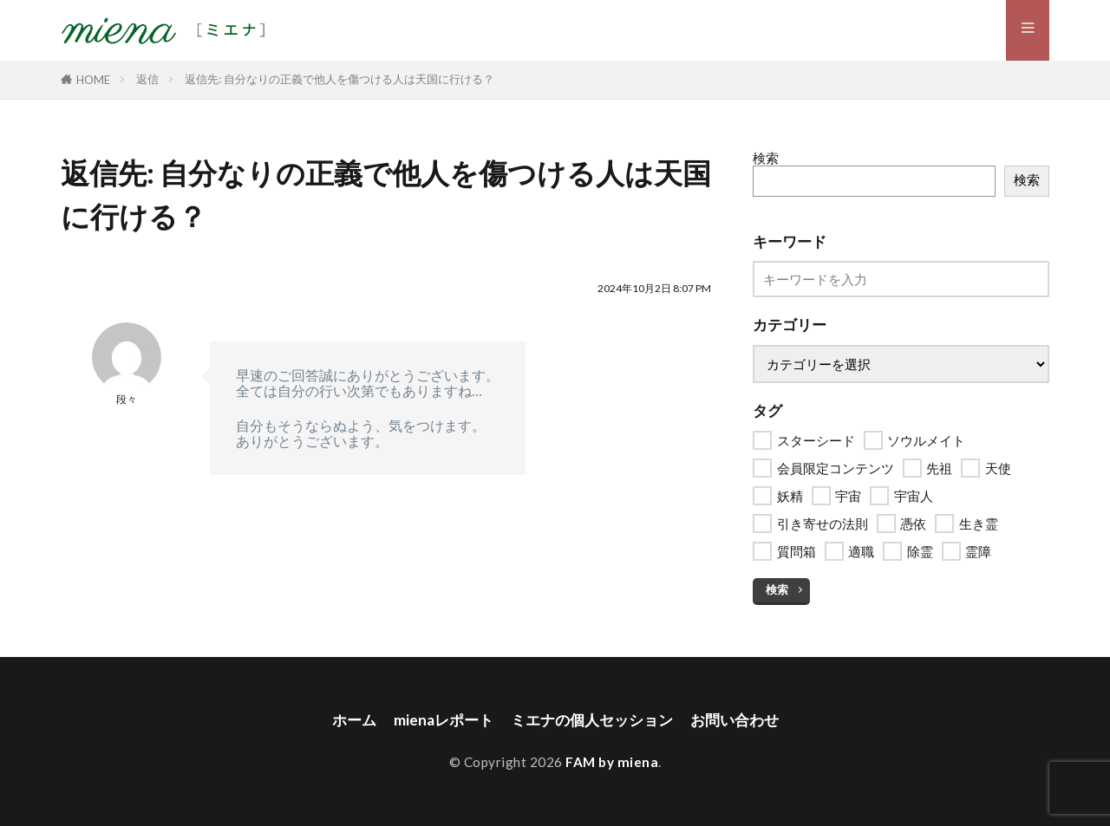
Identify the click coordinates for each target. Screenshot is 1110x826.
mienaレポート (437, 720)
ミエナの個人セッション (592, 720)
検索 (766, 158)
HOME (93, 80)
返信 (147, 79)
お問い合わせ (742, 720)
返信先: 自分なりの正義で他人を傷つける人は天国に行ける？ (339, 79)
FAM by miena (611, 762)
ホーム (345, 720)
